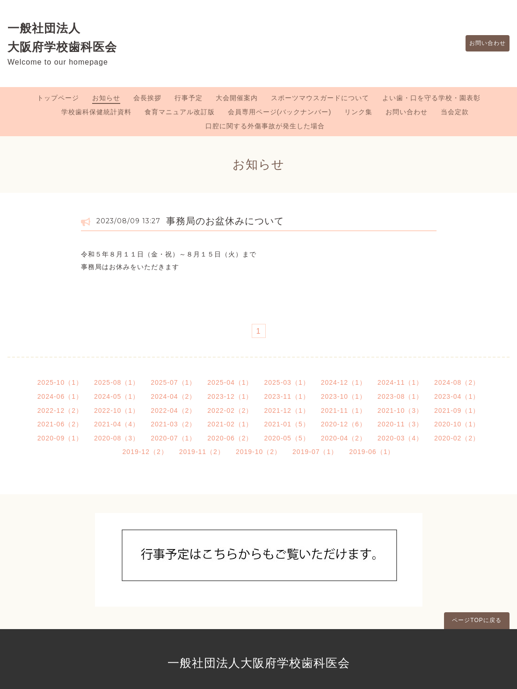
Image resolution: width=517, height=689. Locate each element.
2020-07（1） (173, 438)
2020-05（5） (287, 438)
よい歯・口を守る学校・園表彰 (431, 98)
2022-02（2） (230, 410)
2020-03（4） (400, 438)
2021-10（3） (400, 410)
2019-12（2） (145, 451)
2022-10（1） (116, 410)
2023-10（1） (343, 396)
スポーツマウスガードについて (320, 98)
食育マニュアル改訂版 (180, 112)
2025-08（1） (116, 382)
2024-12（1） (343, 382)
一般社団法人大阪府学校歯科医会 (258, 662)
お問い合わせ (483, 43)
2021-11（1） (343, 410)
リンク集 (358, 112)
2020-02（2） (457, 438)
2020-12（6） (343, 424)
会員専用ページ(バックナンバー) (279, 112)
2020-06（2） (230, 438)
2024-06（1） (60, 396)
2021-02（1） (230, 424)
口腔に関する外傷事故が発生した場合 (265, 126)
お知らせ (106, 98)
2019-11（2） (202, 451)
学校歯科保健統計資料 (96, 112)
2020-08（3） (116, 438)
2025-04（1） (230, 382)
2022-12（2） (60, 410)
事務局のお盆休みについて (225, 221)
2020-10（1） (457, 424)
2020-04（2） (343, 438)
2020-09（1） (60, 438)
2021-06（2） (60, 424)
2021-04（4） (116, 424)
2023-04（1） (457, 396)
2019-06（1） (371, 451)
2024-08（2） (457, 382)
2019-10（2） (258, 451)
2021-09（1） (457, 410)
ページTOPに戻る (476, 620)
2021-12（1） (287, 410)
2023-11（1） (287, 396)
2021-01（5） (287, 424)
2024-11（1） (400, 382)
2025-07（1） (173, 382)
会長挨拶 (147, 98)
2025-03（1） (287, 382)
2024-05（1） (116, 396)
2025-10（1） (60, 382)
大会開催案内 (237, 98)
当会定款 (455, 112)
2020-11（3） (400, 424)
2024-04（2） (173, 396)
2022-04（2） (173, 410)
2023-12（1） (230, 396)
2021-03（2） (173, 424)
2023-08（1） (400, 396)
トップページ (58, 98)
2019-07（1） (315, 451)
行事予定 (189, 98)
